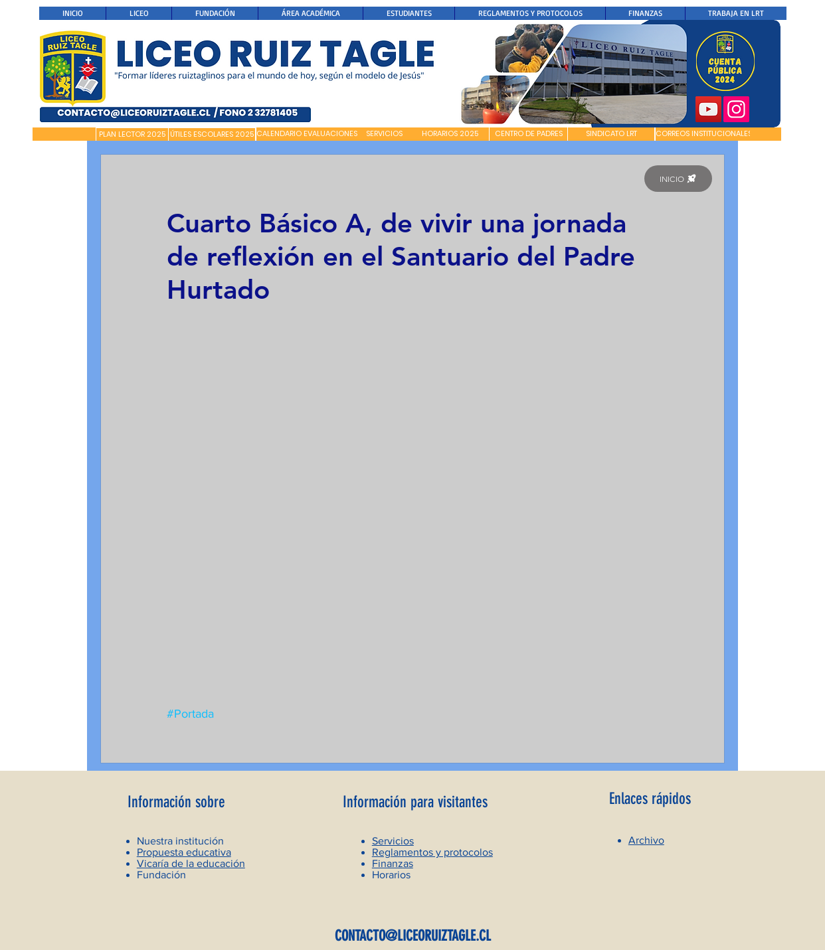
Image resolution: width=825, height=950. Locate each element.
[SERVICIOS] (384, 134)
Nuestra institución (180, 840)
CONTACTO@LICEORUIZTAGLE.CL (413, 936)
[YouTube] (708, 109)
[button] (64, 134)
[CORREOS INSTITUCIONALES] (704, 134)
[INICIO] (678, 178)
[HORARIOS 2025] (450, 134)
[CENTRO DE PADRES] (528, 134)
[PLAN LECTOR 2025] (132, 134)
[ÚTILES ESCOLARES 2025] (212, 134)
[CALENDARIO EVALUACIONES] (306, 134)
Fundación (161, 874)
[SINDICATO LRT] (611, 134)
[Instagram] (736, 109)
